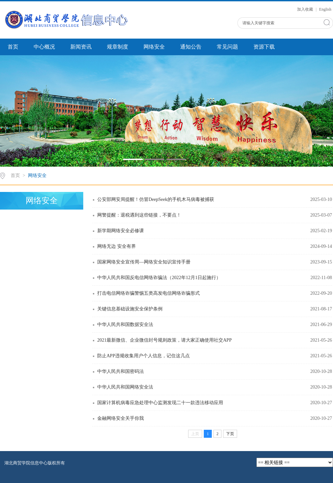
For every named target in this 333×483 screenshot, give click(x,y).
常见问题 (227, 47)
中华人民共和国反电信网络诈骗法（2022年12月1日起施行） (159, 277)
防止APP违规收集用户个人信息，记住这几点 (143, 355)
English (325, 9)
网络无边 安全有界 (116, 246)
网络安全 (154, 47)
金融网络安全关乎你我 (120, 418)
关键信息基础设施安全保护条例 (130, 308)
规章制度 (117, 47)
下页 (230, 433)
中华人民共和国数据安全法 (125, 324)
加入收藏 (305, 9)
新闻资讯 (81, 47)
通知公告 (190, 47)
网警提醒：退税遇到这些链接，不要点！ (139, 215)
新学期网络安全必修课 (120, 230)
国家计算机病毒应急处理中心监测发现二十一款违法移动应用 (160, 402)
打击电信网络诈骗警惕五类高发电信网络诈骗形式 (148, 293)
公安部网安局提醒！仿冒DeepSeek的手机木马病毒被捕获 (155, 199)
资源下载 (264, 47)
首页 (13, 47)
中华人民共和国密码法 (120, 371)
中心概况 (44, 47)
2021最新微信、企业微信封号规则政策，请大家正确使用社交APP (164, 340)
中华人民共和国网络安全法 (125, 387)
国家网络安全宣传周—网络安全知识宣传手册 (143, 261)
